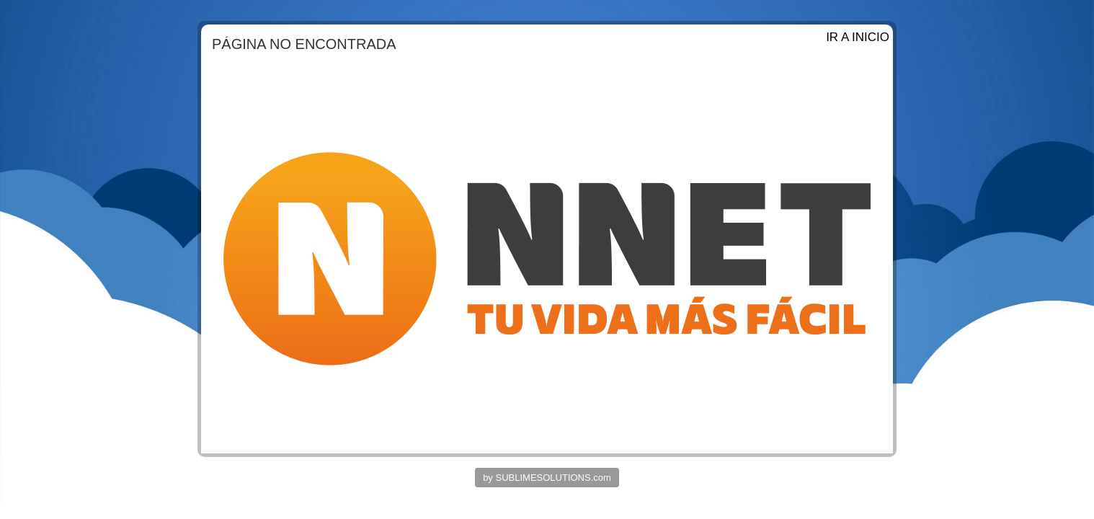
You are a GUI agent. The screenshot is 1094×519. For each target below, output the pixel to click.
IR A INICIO (857, 37)
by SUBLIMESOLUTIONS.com (547, 477)
